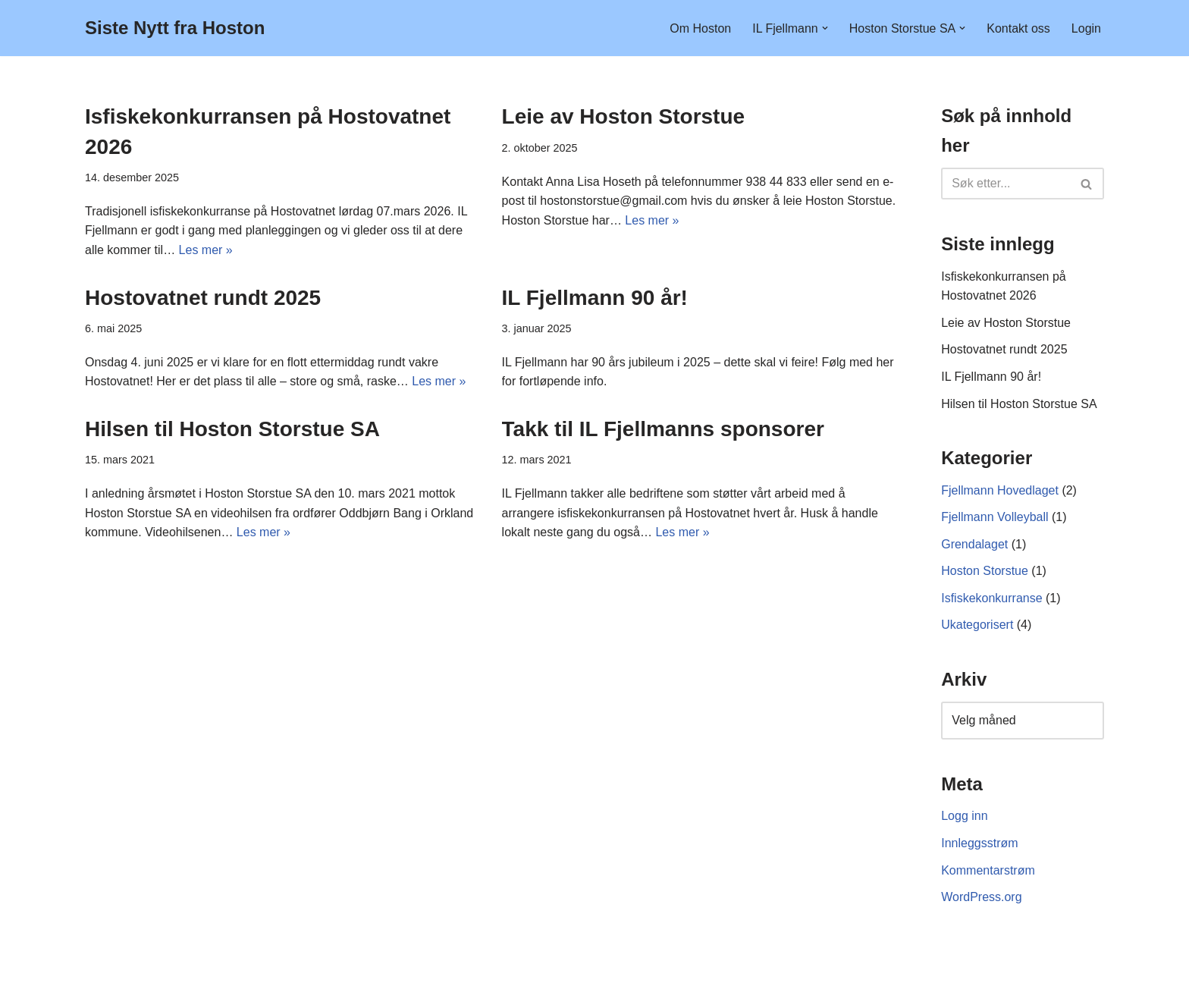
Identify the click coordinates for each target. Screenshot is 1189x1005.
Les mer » (206, 249)
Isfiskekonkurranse (991, 598)
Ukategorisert (977, 624)
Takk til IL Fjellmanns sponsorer (663, 429)
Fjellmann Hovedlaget (1000, 490)
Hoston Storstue (984, 570)
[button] (825, 28)
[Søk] (1005, 183)
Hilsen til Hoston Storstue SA (232, 429)
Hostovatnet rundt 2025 (203, 297)
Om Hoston (700, 28)
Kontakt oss (1018, 28)
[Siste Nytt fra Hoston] (175, 28)
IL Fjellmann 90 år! (595, 297)
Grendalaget (974, 544)
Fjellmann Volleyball (994, 516)
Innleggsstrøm (979, 843)
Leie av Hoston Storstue (623, 116)
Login (1086, 28)
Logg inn (964, 815)
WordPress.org (981, 896)
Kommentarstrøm (988, 870)
